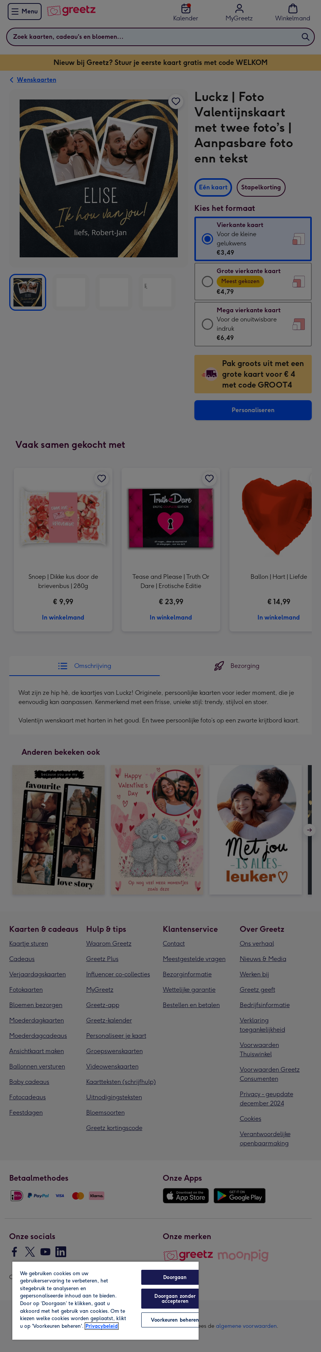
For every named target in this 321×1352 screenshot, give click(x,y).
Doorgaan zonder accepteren (175, 1298)
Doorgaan (175, 1277)
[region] (105, 1300)
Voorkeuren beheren (175, 1320)
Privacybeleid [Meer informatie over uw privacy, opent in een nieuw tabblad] (101, 1326)
